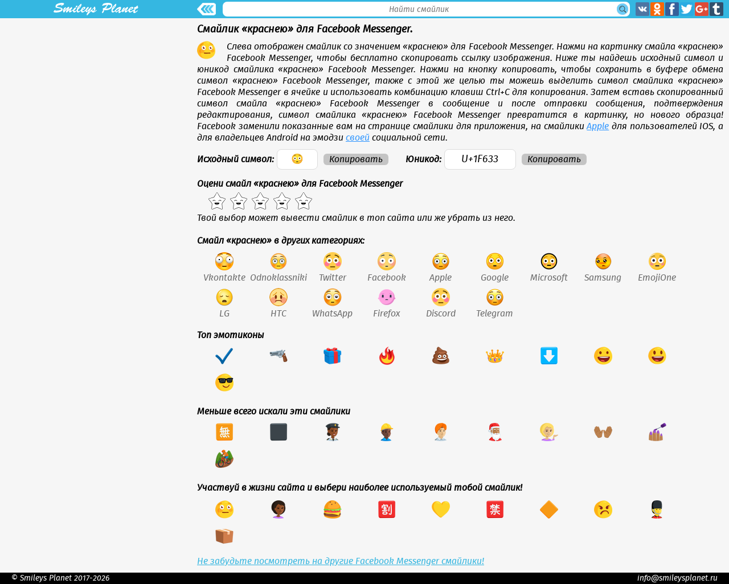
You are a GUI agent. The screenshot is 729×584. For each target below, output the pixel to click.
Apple (598, 126)
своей (358, 137)
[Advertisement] (95, 98)
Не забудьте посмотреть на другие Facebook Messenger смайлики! (340, 561)
